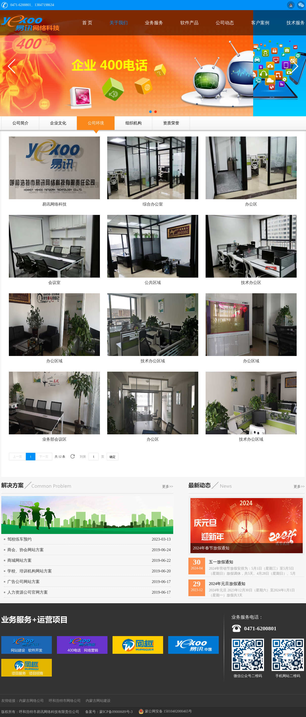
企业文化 (58, 123)
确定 (113, 457)
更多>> (167, 486)
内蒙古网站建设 (98, 701)
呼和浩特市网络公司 (65, 701)
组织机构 (133, 123)
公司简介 (20, 123)
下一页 (43, 456)
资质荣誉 (171, 123)
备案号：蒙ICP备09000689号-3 (109, 712)
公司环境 (96, 123)
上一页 (17, 456)
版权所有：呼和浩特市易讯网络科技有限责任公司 (40, 712)
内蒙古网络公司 (31, 701)
